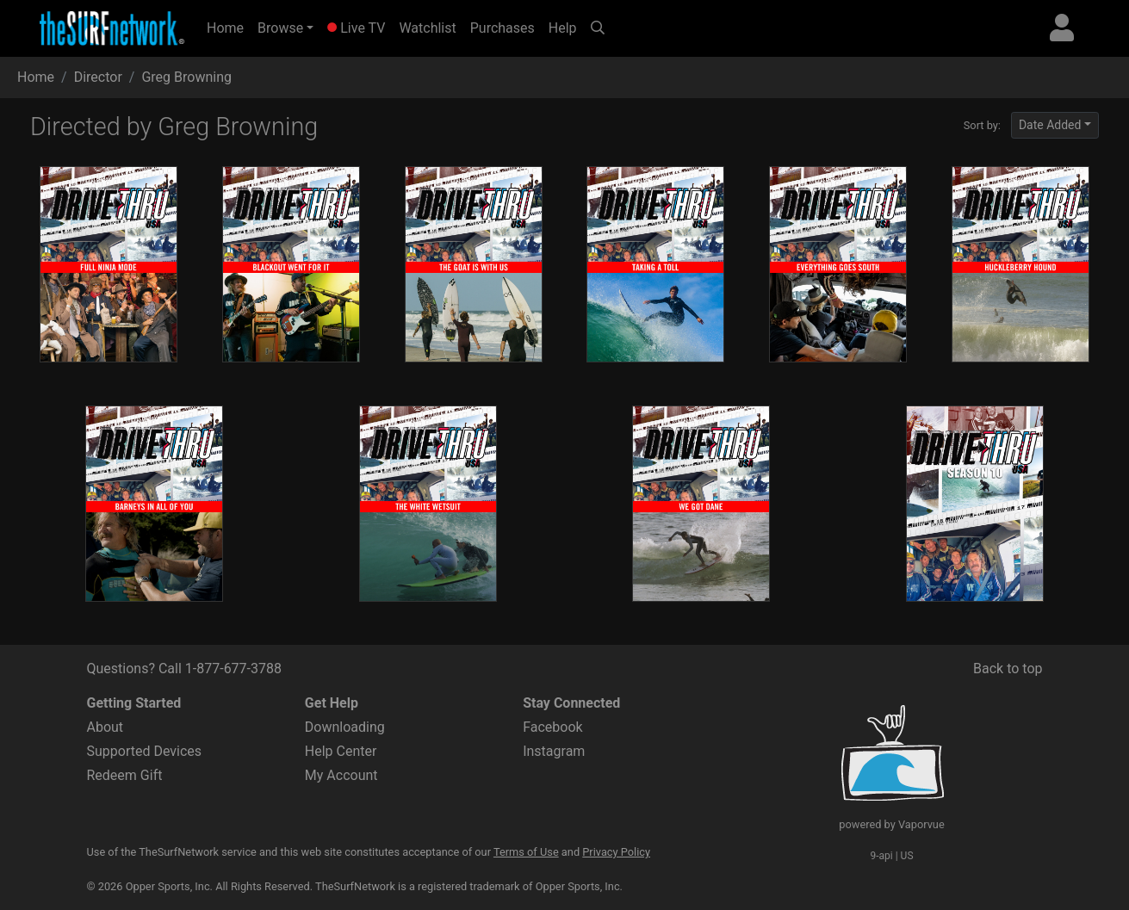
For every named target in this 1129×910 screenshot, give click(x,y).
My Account (341, 775)
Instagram (554, 751)
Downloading (345, 727)
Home (229, 26)
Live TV (356, 28)
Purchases (502, 28)
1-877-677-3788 (233, 668)
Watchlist (427, 28)
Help (563, 28)
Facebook (552, 727)
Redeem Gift (125, 775)
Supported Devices (144, 751)
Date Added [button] (1050, 125)
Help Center (341, 751)
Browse (280, 28)
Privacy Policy (616, 851)
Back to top (1007, 668)
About (105, 727)
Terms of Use (526, 851)
